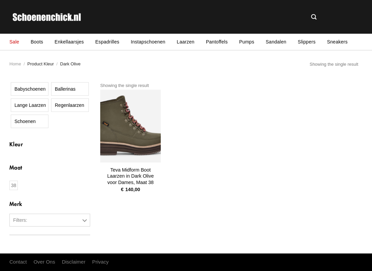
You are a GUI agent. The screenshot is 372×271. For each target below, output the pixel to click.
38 (13, 185)
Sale (14, 41)
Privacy (100, 262)
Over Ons (44, 262)
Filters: (20, 220)
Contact (18, 262)
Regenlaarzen (69, 105)
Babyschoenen (30, 89)
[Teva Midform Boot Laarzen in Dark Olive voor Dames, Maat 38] (130, 126)
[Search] (314, 17)
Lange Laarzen (30, 105)
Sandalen (276, 41)
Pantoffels (217, 41)
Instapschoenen (148, 41)
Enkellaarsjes (69, 41)
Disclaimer (73, 262)
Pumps (246, 41)
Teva (16, 249)
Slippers (306, 41)
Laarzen (186, 41)
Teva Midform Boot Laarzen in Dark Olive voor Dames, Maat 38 (130, 176)
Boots (37, 41)
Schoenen (25, 121)
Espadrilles (107, 41)
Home (15, 63)
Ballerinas (65, 89)
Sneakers (337, 41)
